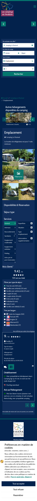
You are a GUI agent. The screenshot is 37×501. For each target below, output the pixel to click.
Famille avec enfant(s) (16, 288)
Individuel (12, 301)
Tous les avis (13, 286)
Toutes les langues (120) (16, 314)
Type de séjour (6, 57)
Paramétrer (18, 495)
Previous (3, 24)
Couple (11, 294)
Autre (10, 304)
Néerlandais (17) (15, 325)
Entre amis (12, 299)
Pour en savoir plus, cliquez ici (21, 477)
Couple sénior (13, 296)
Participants (6, 65)
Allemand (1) (14, 322)
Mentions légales (18, 440)
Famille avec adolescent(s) (17, 291)
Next (33, 24)
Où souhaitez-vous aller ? (9, 41)
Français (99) (14, 317)
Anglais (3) (13, 319)
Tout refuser (18, 489)
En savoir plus (6, 414)
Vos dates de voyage (8, 49)
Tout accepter (19, 483)
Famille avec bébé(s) (15, 307)
